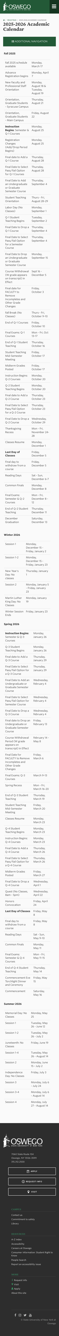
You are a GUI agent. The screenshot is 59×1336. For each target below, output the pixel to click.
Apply (32, 1171)
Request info (32, 1181)
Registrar (11, 20)
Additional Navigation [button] (29, 41)
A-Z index (16, 1239)
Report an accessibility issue (26, 1264)
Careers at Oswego (21, 1248)
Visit (32, 1191)
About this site (18, 1293)
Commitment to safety (23, 1219)
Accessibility (17, 1244)
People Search (18, 1260)
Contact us (16, 1215)
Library (15, 1223)
